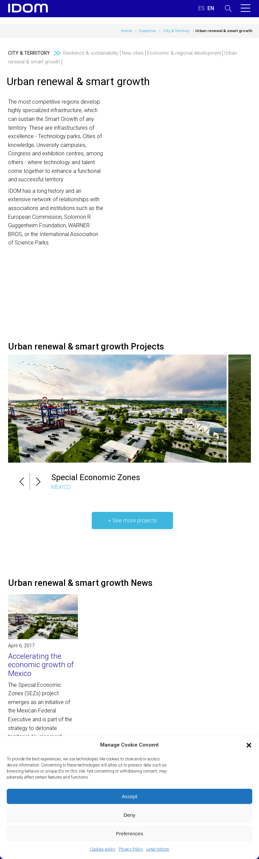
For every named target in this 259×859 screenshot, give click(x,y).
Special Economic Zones (95, 477)
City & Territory (176, 30)
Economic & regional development (184, 53)
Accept (129, 796)
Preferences (129, 833)
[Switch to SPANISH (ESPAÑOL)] (201, 8)
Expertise (147, 30)
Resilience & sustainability (90, 53)
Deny (129, 815)
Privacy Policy (131, 849)
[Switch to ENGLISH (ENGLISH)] (210, 8)
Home (126, 30)
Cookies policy (102, 849)
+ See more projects (132, 520)
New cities (133, 53)
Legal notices (157, 849)
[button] (249, 745)
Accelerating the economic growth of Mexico (41, 665)
